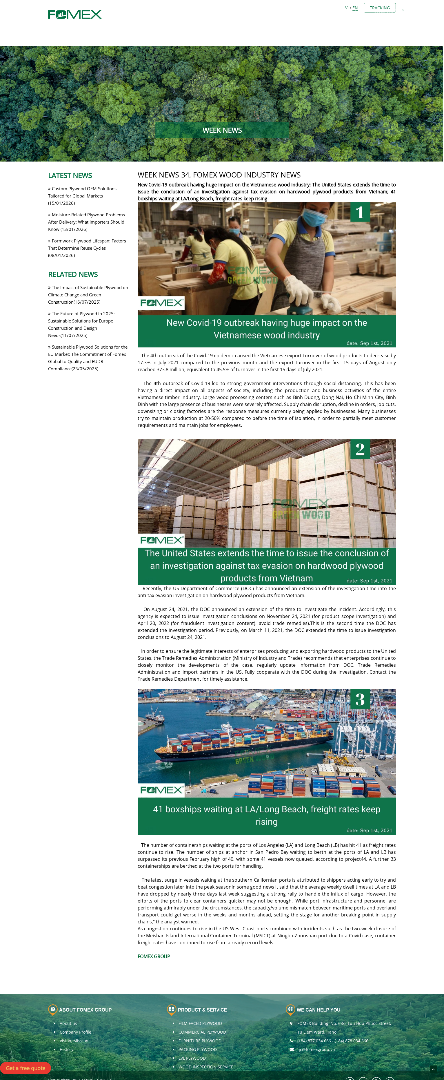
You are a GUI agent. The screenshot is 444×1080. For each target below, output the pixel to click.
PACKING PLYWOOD (198, 1034)
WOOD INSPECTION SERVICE (206, 1051)
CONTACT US (359, 7)
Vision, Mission (74, 1025)
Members (211, 7)
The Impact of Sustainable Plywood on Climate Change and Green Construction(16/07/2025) (88, 279)
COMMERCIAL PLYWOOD (202, 1017)
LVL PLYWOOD (192, 1043)
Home (147, 7)
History (66, 1034)
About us (68, 1008)
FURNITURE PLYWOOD (200, 1025)
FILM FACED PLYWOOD (200, 1008)
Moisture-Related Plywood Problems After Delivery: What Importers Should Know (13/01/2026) (86, 206)
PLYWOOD (245, 7)
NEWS (327, 7)
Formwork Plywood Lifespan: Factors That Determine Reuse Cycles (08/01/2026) (87, 232)
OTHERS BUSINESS (288, 7)
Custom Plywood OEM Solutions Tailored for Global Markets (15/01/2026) (82, 180)
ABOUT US (176, 7)
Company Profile (75, 1017)
